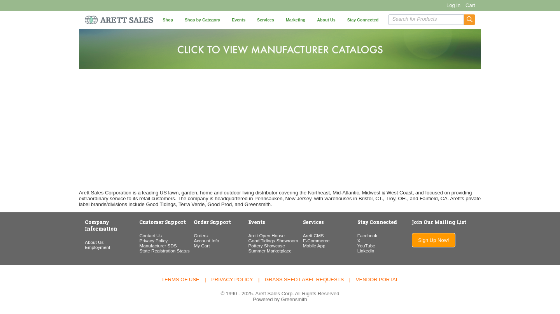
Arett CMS (315, 235)
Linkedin (371, 250)
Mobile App (315, 245)
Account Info (200, 240)
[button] (484, 19)
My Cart (195, 245)
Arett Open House (264, 235)
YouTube (372, 245)
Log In (468, 5)
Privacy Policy (143, 240)
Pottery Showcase (264, 245)
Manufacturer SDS (147, 245)
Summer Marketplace (267, 250)
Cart (485, 5)
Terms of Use (180, 279)
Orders (194, 235)
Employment (82, 240)
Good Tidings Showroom (271, 240)
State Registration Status (154, 250)
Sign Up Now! (445, 240)
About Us (79, 235)
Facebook (373, 235)
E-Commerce (317, 240)
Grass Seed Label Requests (304, 279)
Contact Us (140, 235)
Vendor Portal (377, 279)
